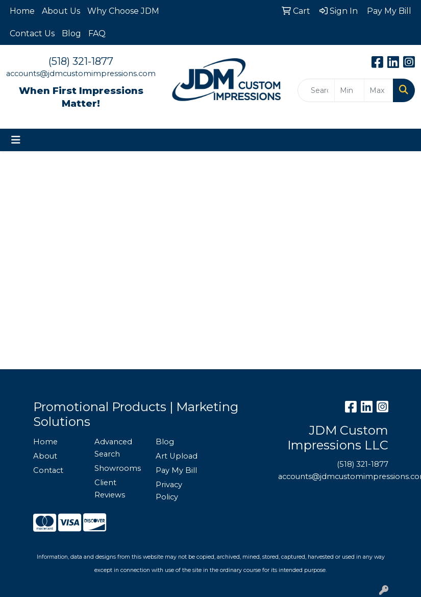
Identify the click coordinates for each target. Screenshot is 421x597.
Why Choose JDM (123, 11)
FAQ (97, 33)
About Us (61, 11)
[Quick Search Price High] (378, 90)
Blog (71, 33)
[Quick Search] (316, 90)
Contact (48, 470)
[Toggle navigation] (16, 140)
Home (22, 11)
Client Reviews (109, 488)
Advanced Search (113, 448)
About (45, 456)
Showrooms (117, 468)
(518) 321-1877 (80, 61)
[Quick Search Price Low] (349, 90)
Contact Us (32, 33)
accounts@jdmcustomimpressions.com (81, 73)
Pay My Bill (176, 470)
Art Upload (176, 456)
